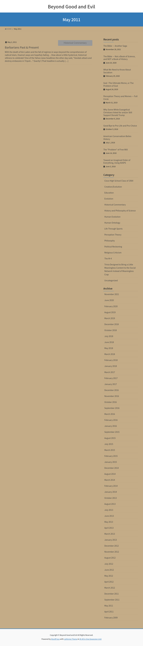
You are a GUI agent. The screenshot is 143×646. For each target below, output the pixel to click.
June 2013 (109, 515)
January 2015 (110, 461)
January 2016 (110, 426)
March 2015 (109, 450)
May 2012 (108, 575)
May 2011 (108, 605)
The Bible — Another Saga (115, 45)
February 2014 (111, 485)
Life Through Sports (113, 228)
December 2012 (111, 545)
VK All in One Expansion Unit (90, 639)
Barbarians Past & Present (22, 47)
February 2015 (111, 456)
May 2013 (108, 521)
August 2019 (110, 312)
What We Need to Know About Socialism (117, 71)
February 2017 (111, 378)
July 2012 (108, 563)
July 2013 (108, 509)
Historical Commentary (75, 43)
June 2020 (109, 300)
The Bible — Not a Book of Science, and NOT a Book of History (119, 58)
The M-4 (108, 258)
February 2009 (111, 617)
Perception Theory (112, 234)
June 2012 (109, 569)
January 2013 (110, 539)
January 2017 (110, 384)
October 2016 (110, 402)
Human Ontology (112, 222)
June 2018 (109, 342)
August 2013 (110, 503)
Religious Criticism (113, 252)
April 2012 (109, 581)
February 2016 (111, 420)
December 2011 (111, 593)
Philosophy (109, 240)
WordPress (55, 639)
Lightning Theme (70, 639)
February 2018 (111, 360)
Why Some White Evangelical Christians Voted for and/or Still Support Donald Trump (117, 112)
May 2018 (108, 348)
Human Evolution (112, 216)
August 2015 (110, 438)
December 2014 (111, 467)
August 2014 (110, 473)
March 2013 (109, 533)
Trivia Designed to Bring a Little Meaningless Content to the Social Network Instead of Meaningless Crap (120, 269)
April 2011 (109, 611)
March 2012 (109, 587)
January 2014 (110, 491)
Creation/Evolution (113, 186)
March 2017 (109, 372)
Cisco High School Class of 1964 (118, 180)
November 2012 (111, 551)
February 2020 (111, 306)
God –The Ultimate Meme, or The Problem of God (118, 84)
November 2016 (111, 396)
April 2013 (109, 527)
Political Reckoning (113, 246)
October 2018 (110, 330)
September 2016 (111, 408)
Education (109, 192)
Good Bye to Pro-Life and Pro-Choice (120, 125)
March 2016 (109, 414)
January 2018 (110, 366)
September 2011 (111, 599)
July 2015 (108, 444)
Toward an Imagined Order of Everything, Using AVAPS (116, 161)
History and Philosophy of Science (120, 210)
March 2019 (109, 318)
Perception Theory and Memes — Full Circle (120, 97)
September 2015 (111, 431)
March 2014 (109, 479)
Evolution (108, 198)
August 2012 (110, 557)
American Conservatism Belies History (117, 137)
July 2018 (108, 336)
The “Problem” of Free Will (115, 149)
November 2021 (111, 294)
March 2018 (109, 354)
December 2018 (111, 324)
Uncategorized (111, 280)
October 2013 (110, 497)
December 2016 (111, 390)
